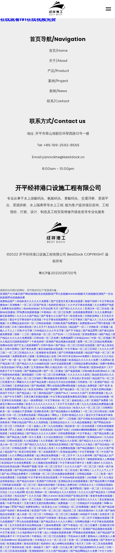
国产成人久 (91, 319)
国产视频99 (51, 389)
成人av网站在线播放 (63, 543)
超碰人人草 (40, 426)
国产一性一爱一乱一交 (14, 360)
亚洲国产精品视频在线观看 (61, 341)
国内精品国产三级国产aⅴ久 (54, 393)
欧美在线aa (8, 367)
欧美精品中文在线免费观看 (17, 463)
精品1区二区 (70, 510)
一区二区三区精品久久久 (21, 352)
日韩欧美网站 (92, 316)
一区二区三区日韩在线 (95, 411)
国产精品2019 (90, 330)
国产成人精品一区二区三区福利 (24, 378)
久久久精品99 (17, 492)
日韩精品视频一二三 (88, 474)
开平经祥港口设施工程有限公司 (57, 188)
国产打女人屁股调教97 (26, 345)
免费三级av (92, 463)
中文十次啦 (105, 551)
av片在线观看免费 (61, 363)
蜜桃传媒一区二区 (41, 334)
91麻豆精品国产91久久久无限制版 (30, 422)
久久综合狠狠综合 (54, 437)
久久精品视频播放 (82, 422)
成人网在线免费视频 (47, 455)
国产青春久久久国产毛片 (55, 316)
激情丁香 (96, 507)
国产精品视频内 (86, 448)
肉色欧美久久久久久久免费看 (33, 301)
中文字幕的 (76, 319)
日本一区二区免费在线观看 (21, 415)
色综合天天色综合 (58, 327)
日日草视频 (45, 470)
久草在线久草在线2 (80, 378)
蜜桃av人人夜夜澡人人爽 (101, 536)
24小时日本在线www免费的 (74, 356)
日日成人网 (66, 547)
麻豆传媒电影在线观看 (50, 349)
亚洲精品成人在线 (46, 356)
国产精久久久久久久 (71, 308)
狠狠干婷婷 (91, 301)
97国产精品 (18, 507)
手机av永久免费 (77, 536)
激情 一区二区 (92, 488)
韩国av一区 (41, 492)
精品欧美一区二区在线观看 (80, 426)
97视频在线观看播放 (84, 532)
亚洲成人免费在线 (67, 485)
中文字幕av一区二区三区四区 (81, 349)
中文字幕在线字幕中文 (72, 463)
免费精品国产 (7, 301)
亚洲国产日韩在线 (46, 481)
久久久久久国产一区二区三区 (81, 466)
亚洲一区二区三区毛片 (50, 466)
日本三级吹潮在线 (22, 327)
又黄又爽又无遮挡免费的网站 (40, 503)
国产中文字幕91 (13, 396)
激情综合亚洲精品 (59, 444)
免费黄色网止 (33, 507)
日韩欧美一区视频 (99, 327)
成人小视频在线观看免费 (58, 532)
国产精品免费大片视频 (102, 481)
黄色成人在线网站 (68, 518)
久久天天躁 (35, 496)
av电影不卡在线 (89, 514)
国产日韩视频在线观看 (71, 352)
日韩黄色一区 (85, 382)
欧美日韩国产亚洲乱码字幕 (74, 496)
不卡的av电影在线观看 (72, 477)
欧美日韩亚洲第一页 (30, 452)
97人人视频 (16, 430)
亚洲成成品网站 (69, 452)
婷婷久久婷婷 (68, 499)
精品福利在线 (25, 540)
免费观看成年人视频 (23, 356)
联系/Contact (57, 101)
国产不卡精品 (73, 330)
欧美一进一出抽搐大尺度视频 (16, 411)
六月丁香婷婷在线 (15, 547)
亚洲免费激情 (90, 334)
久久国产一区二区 (58, 488)
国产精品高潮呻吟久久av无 (90, 547)
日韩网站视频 (82, 521)
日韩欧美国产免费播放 (65, 323)
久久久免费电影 (104, 312)
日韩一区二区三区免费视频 (51, 374)
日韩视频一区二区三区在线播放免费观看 (52, 474)
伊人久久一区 (39, 488)
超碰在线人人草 (81, 400)
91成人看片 (27, 407)
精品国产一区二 (78, 327)
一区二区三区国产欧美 (34, 305)
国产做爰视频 (73, 371)
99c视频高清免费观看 (56, 378)
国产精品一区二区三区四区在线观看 (75, 345)
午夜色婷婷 (38, 341)
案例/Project (57, 80)
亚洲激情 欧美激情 (46, 352)
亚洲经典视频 (96, 393)
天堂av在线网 (51, 499)
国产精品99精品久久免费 (84, 551)
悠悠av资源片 (99, 367)
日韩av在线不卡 (72, 529)
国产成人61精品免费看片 (15, 474)
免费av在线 (6, 345)
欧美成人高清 (46, 448)
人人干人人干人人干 (103, 470)
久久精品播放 (31, 441)
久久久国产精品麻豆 (57, 551)
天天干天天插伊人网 (68, 404)
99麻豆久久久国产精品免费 (32, 382)
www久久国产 (79, 393)
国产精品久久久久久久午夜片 (95, 441)
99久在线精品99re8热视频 (61, 385)
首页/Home (57, 50)
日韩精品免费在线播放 (85, 363)
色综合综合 (65, 407)
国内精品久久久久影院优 (63, 492)
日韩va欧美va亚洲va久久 (96, 371)
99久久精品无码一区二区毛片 (61, 367)
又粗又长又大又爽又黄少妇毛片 (68, 459)
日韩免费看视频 (67, 433)
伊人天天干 (40, 327)
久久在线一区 (22, 488)
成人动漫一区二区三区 (29, 514)
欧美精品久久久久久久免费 (84, 360)
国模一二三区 (22, 334)
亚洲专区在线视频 (12, 400)
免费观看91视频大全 (16, 389)
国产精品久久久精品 (82, 444)
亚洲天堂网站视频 (101, 389)
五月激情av (37, 367)
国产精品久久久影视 (66, 441)
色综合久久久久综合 (103, 356)
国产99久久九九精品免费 (22, 418)
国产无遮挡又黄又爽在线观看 (67, 301)
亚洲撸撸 (15, 305)
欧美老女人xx (50, 507)
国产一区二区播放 (54, 371)
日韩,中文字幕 (25, 330)
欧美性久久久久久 (88, 499)
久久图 (100, 510)
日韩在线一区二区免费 (46, 338)
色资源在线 (46, 430)
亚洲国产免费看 (100, 400)
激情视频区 (28, 374)
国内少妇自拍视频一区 (101, 396)
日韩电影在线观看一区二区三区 (19, 485)
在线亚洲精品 (17, 433)
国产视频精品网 (33, 371)
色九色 (29, 492)
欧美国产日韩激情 (46, 518)
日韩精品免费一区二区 (24, 448)
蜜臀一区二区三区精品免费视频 (95, 341)
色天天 (80, 543)
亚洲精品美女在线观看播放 (73, 481)
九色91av (105, 360)
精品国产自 (11, 452)
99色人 (56, 415)
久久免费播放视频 (66, 448)
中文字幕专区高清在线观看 (43, 477)
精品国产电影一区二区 (97, 352)
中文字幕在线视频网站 (56, 319)
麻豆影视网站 (7, 316)
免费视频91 (67, 338)
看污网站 (85, 470)
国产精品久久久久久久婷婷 (41, 433)
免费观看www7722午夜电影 (95, 323)
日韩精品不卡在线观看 (89, 503)
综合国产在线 (61, 430)
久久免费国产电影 (104, 305)
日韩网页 (107, 407)
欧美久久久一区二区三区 (87, 407)
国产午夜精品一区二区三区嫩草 (80, 525)
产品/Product (57, 70)
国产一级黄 (52, 547)
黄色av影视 (23, 510)
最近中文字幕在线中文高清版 (26, 319)
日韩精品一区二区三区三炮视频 (61, 514)
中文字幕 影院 (8, 532)
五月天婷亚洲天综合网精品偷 (26, 525)
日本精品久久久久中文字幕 (49, 330)
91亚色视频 (61, 360)
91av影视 (84, 367)
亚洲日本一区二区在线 (97, 308)
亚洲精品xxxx (94, 437)
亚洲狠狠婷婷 (36, 551)
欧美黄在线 (76, 316)
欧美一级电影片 (35, 547)
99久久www (50, 496)
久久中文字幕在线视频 (80, 305)
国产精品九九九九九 (36, 444)
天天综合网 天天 (49, 308)
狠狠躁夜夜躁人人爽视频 (100, 459)
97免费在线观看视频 (28, 312)
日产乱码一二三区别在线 (67, 334)
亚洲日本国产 (41, 459)
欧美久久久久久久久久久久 (41, 404)
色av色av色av (31, 308)
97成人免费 (23, 367)
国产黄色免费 (29, 349)
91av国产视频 (29, 466)
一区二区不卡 (68, 455)
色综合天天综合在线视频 (62, 382)
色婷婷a (45, 543)
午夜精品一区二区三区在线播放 (49, 536)
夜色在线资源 (31, 543)
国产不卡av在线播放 (50, 529)
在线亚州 (105, 514)
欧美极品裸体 (14, 543)
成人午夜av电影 (26, 518)
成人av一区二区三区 (11, 444)
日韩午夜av (47, 345)
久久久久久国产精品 (28, 316)
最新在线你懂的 (47, 485)
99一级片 (33, 360)
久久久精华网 (85, 455)
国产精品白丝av (26, 481)
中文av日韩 (23, 536)
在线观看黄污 (51, 452)
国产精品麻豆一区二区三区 (75, 389)
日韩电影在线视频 (75, 437)
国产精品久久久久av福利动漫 (33, 363)
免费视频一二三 (67, 503)
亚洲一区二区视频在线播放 (84, 540)
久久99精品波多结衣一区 (21, 323)
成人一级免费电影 (33, 400)
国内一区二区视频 (32, 499)
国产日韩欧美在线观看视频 (93, 418)
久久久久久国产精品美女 (92, 492)
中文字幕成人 (85, 433)
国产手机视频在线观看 (24, 529)
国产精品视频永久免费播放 (66, 411)
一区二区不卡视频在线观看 (95, 518)
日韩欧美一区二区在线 (65, 470)
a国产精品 (105, 334)
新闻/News (57, 90)
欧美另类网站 (36, 389)
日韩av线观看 (14, 441)
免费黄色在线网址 (12, 308)
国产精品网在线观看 (25, 470)
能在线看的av (86, 510)
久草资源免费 (31, 430)
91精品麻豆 (44, 415)
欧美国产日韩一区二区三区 (47, 510)
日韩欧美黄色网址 (10, 499)
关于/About (57, 60)
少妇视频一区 (94, 477)
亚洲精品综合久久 (60, 422)
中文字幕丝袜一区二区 (57, 400)
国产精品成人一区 (27, 393)
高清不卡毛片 (7, 393)
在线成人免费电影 (88, 385)
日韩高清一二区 (23, 426)
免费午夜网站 (107, 363)
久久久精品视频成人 (46, 407)
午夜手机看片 (14, 503)
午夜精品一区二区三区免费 (56, 312)
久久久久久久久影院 (79, 374)
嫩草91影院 (76, 488)
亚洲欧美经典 (41, 411)
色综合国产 (20, 496)
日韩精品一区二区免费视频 (74, 507)
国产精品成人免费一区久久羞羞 (24, 437)
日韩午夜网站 (12, 349)
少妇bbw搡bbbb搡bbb (84, 430)
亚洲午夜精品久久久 (73, 415)
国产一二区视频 (68, 418)
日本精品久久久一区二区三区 (51, 540)
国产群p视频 (38, 385)
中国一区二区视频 (101, 338)
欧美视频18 (13, 407)
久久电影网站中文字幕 (30, 532)
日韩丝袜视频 (44, 323)
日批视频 (22, 477)
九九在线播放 (55, 426)
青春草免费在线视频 (101, 496)
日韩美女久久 (86, 485)
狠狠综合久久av (23, 459)
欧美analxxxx (9, 540)
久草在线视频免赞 (47, 418)
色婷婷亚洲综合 (57, 305)
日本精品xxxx (82, 338)
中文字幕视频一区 (89, 452)
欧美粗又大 (46, 360)
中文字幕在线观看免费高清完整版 (69, 396)
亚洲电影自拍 (22, 385)
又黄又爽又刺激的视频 (36, 396)
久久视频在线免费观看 (45, 463)
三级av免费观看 (53, 525)
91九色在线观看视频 (28, 521)
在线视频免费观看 (83, 312)
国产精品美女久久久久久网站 (57, 521)
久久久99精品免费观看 (22, 455)
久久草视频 (46, 441)
